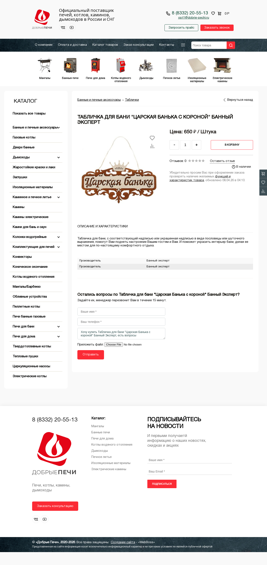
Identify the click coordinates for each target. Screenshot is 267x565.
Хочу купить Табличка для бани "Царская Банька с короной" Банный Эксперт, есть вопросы (121, 346)
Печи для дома (24, 349)
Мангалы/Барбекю (27, 299)
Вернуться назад (240, 112)
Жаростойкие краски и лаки (34, 180)
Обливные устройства (30, 309)
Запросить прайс (181, 27)
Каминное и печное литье (32, 210)
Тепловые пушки (25, 369)
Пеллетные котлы (26, 319)
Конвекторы (22, 269)
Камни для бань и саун (29, 240)
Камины (18, 220)
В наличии (241, 179)
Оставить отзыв (222, 174)
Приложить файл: (90, 357)
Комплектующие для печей (33, 259)
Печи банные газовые (29, 329)
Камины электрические (30, 230)
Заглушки (20, 190)
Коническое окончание (30, 279)
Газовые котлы (24, 150)
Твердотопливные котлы (32, 359)
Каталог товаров (105, 44)
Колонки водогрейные (30, 250)
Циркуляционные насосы (31, 379)
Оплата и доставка (72, 44)
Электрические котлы (30, 389)
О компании (43, 44)
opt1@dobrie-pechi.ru (193, 17)
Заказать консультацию (55, 519)
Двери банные (23, 160)
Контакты (166, 44)
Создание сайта (123, 555)
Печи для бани (23, 339)
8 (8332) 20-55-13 (190, 13)
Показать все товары (29, 126)
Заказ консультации (138, 44)
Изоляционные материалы (33, 200)
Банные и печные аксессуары (35, 140)
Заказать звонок (217, 27)
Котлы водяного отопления (33, 289)
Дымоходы (21, 170)
